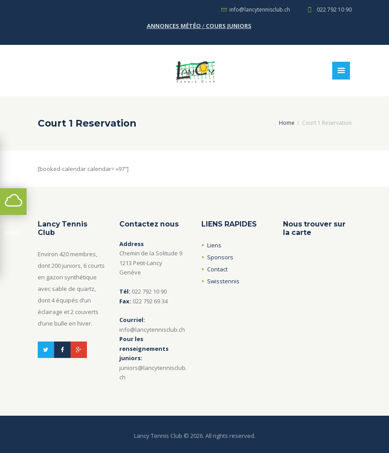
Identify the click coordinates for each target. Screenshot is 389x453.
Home (287, 123)
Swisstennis (223, 281)
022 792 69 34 (150, 301)
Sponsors (220, 257)
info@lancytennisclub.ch (259, 9)
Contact (217, 269)
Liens (214, 245)
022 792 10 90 (334, 9)
